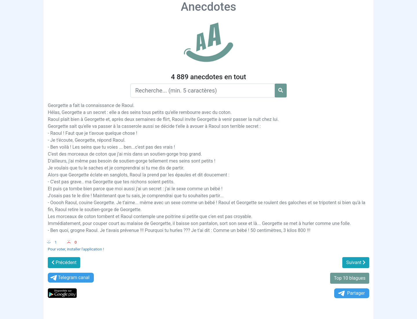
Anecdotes (208, 7)
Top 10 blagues (349, 278)
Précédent (64, 262)
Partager (351, 293)
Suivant (355, 262)
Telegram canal (69, 278)
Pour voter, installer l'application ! (76, 249)
